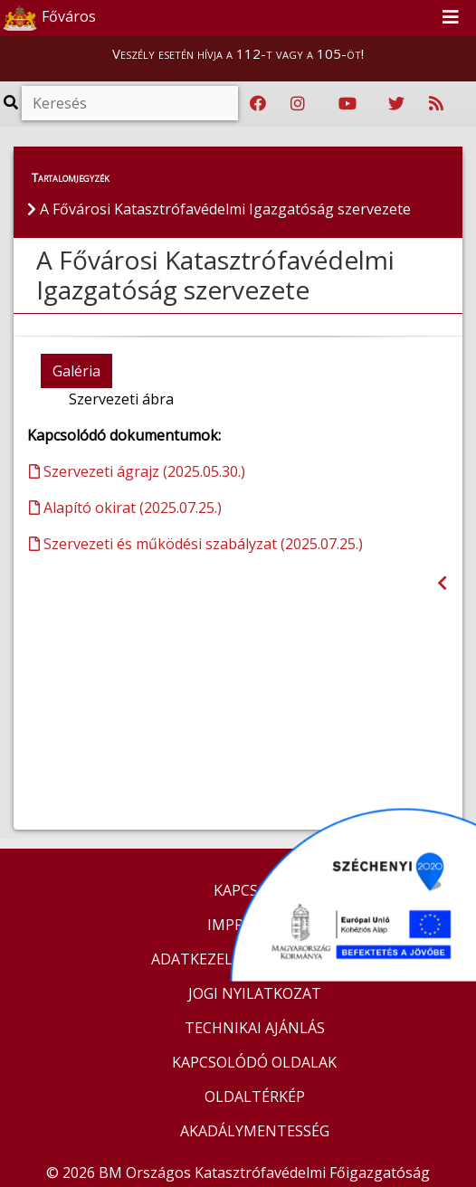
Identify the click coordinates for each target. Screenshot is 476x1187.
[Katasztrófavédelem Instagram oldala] (298, 104)
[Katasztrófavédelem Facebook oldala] (258, 104)
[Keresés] (130, 103)
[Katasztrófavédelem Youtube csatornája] (347, 104)
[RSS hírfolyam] (436, 104)
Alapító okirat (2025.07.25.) (125, 508)
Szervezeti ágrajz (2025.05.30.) (137, 471)
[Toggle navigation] (450, 18)
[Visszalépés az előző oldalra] (442, 583)
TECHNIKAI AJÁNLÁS (255, 1028)
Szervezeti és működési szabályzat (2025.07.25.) (196, 544)
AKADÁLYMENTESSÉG (254, 1131)
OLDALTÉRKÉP (255, 1096)
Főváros (49, 18)
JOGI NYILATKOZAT (254, 993)
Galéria (76, 371)
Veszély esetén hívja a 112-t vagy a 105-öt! (238, 53)
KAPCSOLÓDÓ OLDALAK (254, 1062)
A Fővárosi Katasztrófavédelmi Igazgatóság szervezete (215, 275)
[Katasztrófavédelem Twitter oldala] (396, 104)
